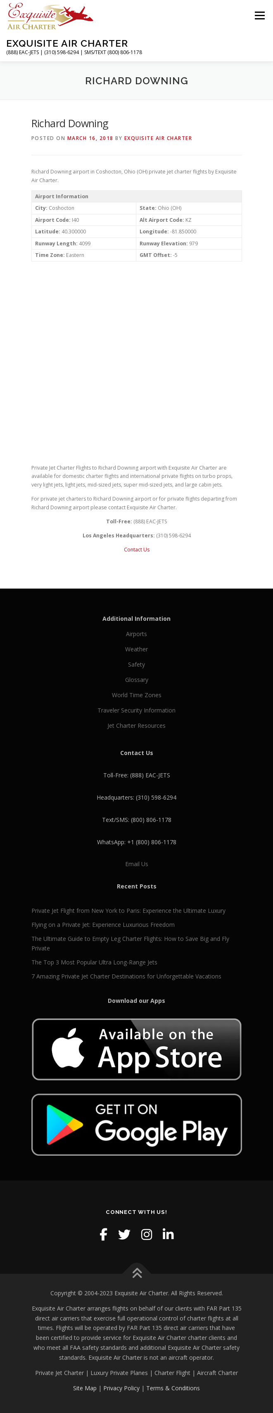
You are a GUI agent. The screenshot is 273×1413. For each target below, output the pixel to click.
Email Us (136, 864)
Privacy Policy (121, 1388)
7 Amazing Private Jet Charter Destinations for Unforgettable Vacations (126, 976)
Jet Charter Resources (136, 725)
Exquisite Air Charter (67, 43)
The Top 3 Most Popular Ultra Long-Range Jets (94, 962)
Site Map (85, 1388)
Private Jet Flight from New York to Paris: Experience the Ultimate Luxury (128, 910)
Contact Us (137, 549)
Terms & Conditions (173, 1388)
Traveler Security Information (136, 710)
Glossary (136, 680)
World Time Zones (136, 695)
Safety (136, 664)
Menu (259, 15)
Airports (136, 634)
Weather (136, 649)
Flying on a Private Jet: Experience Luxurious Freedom (103, 925)
